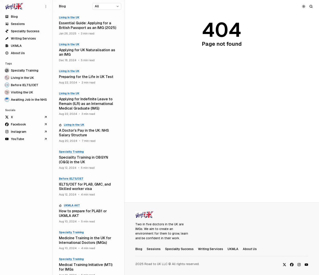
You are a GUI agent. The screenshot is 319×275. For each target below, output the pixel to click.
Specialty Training (71, 151)
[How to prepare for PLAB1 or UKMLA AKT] (88, 213)
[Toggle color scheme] (303, 6)
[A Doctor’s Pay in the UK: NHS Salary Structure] (88, 133)
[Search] (311, 6)
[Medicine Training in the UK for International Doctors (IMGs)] (88, 240)
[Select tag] (106, 6)
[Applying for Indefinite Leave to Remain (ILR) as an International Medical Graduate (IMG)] (88, 103)
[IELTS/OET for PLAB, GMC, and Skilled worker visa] (88, 186)
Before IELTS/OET (71, 178)
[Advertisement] (222, 131)
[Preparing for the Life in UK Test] (88, 77)
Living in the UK (69, 17)
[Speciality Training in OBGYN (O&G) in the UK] (88, 160)
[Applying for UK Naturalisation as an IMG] (88, 52)
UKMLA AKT (72, 205)
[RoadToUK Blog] (14, 6)
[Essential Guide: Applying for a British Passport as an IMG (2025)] (88, 25)
